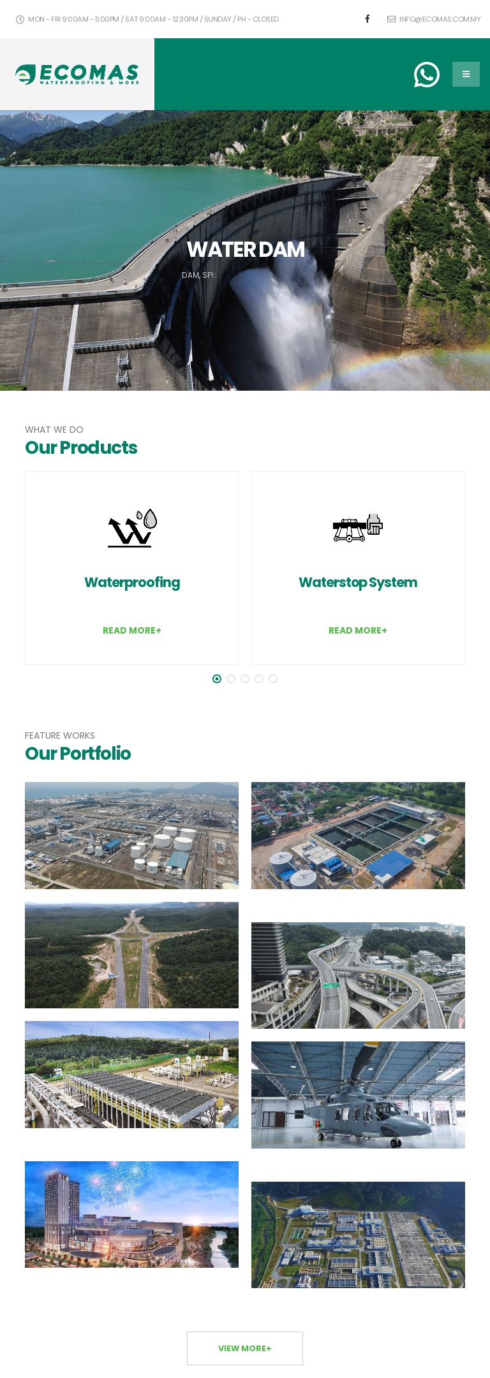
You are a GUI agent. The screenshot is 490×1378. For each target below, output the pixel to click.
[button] (217, 678)
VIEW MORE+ (245, 1348)
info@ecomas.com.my (433, 19)
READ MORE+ (132, 630)
